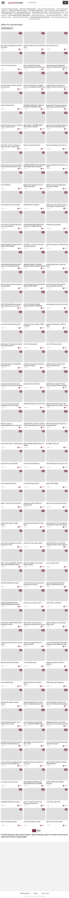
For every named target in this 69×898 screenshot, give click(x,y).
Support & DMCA (25, 893)
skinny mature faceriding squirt (53, 13)
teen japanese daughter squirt (54, 15)
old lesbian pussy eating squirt (40, 17)
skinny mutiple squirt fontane (22, 13)
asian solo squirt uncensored (46, 9)
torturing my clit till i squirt (56, 12)
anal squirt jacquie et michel (9, 9)
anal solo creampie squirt (28, 9)
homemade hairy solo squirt (39, 12)
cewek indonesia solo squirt (18, 10)
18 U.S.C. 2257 (45, 893)
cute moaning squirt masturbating (19, 15)
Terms (35, 893)
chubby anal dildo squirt (8, 12)
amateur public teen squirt (38, 15)
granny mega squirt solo (23, 12)
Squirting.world (32, 896)
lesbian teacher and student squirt (59, 17)
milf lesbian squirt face (35, 10)
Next (38, 830)
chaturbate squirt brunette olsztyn (20, 17)
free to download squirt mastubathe (55, 10)
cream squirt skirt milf (37, 13)
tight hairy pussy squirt (34, 19)
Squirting (15, 3)
